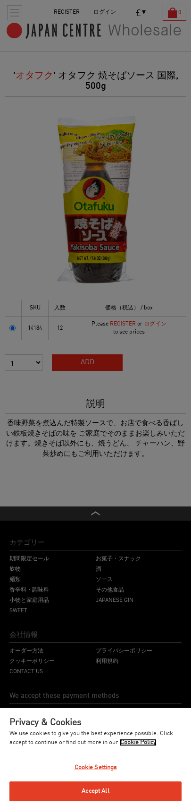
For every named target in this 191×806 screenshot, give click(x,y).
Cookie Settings (96, 767)
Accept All (95, 791)
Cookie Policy (138, 742)
